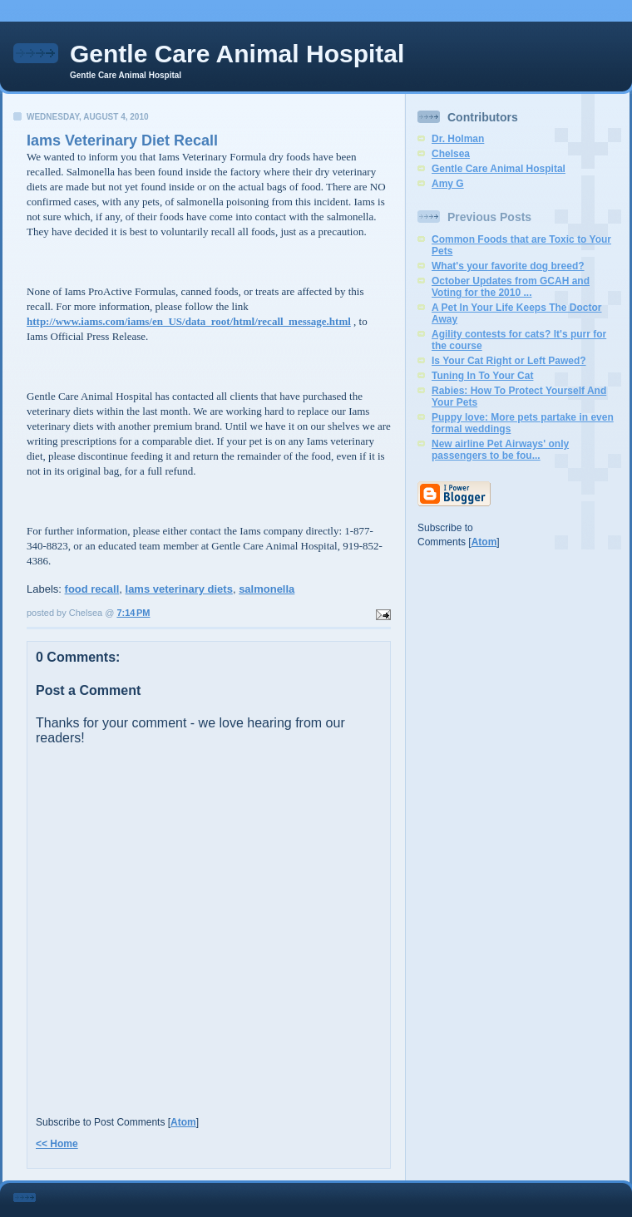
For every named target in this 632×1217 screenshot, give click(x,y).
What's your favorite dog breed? (508, 266)
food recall (92, 589)
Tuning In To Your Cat (482, 376)
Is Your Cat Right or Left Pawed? (509, 361)
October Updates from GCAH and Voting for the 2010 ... (511, 286)
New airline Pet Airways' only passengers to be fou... (500, 449)
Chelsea (451, 154)
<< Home (57, 1144)
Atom (183, 1122)
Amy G (448, 184)
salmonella (266, 589)
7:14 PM (133, 613)
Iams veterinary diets (179, 589)
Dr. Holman (458, 139)
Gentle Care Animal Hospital (237, 53)
